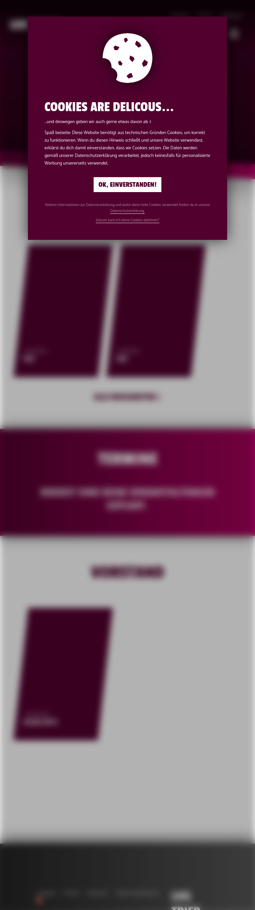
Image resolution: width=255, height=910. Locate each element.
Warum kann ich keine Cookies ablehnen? (127, 220)
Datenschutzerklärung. (127, 211)
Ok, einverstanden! (128, 184)
